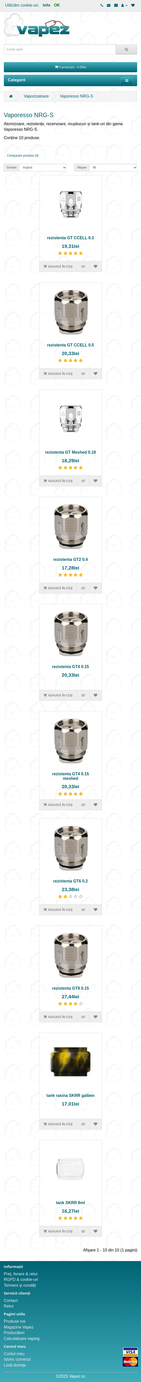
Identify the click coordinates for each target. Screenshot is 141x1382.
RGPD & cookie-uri (21, 1279)
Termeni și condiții (20, 1285)
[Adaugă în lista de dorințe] (95, 266)
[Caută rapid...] (126, 49)
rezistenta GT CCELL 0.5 (70, 345)
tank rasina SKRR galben (70, 1095)
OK (57, 5)
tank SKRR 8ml (70, 1203)
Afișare (81, 167)
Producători (14, 1333)
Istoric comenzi (17, 1359)
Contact (11, 1300)
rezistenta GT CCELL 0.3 (70, 238)
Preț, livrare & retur (21, 1274)
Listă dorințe (15, 1365)
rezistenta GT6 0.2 (70, 881)
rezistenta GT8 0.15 (70, 988)
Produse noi (14, 1321)
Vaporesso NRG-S (76, 96)
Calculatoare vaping (21, 1338)
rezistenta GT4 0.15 (70, 667)
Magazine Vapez (19, 1327)
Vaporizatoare (36, 96)
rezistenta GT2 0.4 (70, 559)
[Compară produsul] (83, 266)
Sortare (11, 167)
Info (46, 5)
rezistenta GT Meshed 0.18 (70, 452)
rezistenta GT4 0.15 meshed (70, 776)
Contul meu (14, 1354)
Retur (9, 1306)
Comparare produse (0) (23, 155)
